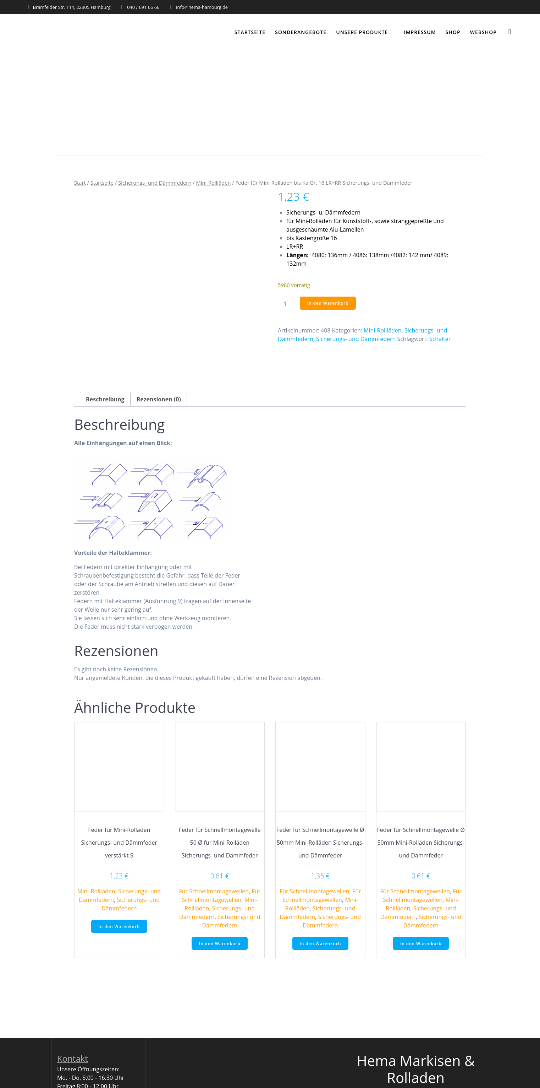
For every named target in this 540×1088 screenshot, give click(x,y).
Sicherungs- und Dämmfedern (154, 182)
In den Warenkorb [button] (119, 927)
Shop (453, 32)
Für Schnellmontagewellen (214, 891)
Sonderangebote (300, 32)
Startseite (250, 32)
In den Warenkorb (328, 303)
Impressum (420, 32)
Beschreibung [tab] (105, 399)
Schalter (440, 339)
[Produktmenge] (288, 303)
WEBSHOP (483, 32)
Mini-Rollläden (213, 182)
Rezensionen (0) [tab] (159, 399)
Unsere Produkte (362, 32)
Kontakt (72, 1059)
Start (80, 182)
